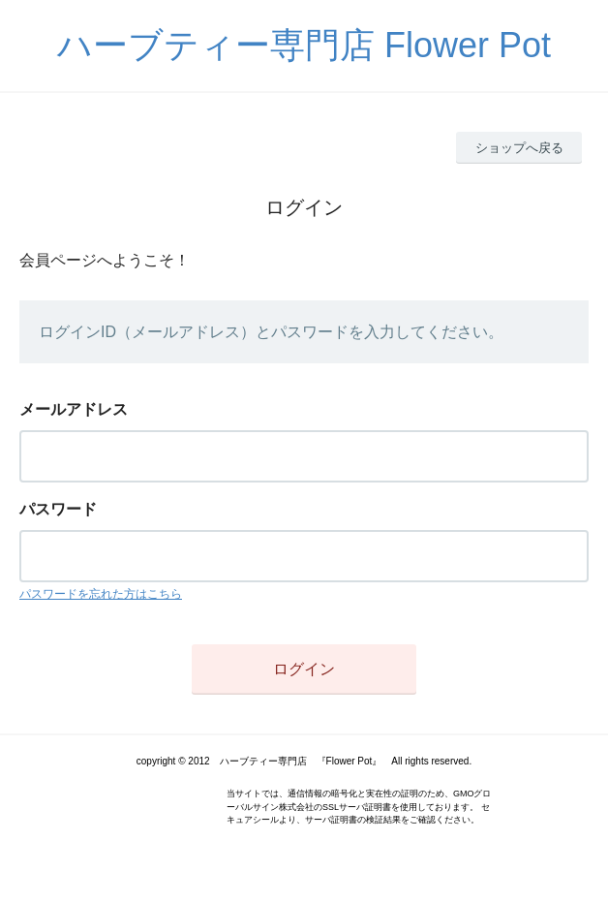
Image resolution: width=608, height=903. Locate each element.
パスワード (58, 509)
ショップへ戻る (519, 147)
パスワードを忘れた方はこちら (100, 594)
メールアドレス (73, 409)
